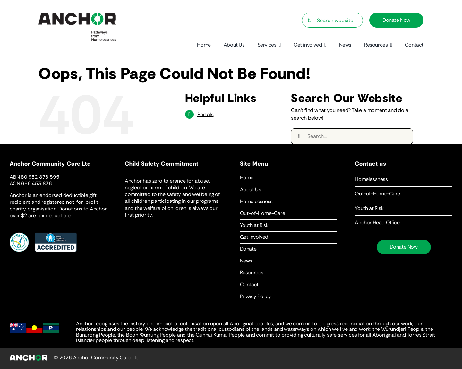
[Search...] (352, 136)
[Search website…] (332, 20)
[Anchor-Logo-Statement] (77, 15)
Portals (205, 114)
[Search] (309, 20)
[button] (403, 179)
